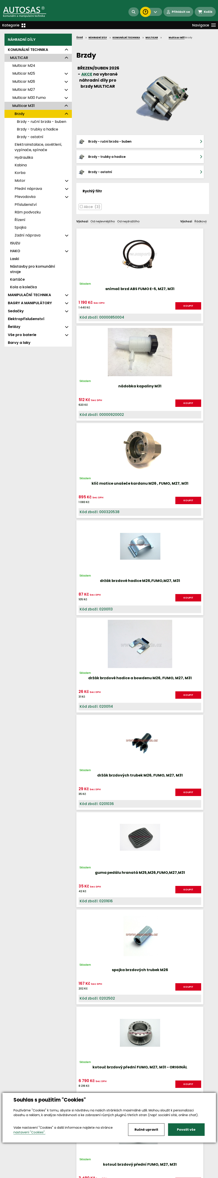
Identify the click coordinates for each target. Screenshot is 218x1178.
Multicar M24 (23, 65)
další (202, 882)
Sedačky (16, 311)
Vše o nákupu (15, 1170)
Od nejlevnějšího (102, 206)
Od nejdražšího (128, 206)
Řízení (20, 219)
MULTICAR (19, 57)
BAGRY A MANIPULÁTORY (30, 303)
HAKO (15, 251)
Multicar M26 (23, 81)
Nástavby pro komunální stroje (32, 269)
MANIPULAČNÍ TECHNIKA (29, 294)
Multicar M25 (23, 73)
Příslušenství (26, 204)
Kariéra (116, 1170)
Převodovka (25, 196)
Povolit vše (186, 1129)
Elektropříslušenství (26, 318)
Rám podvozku (28, 212)
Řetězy (14, 326)
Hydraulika (24, 157)
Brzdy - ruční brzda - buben (41, 121)
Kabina (21, 165)
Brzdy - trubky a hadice (37, 129)
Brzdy (19, 113)
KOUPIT (98, 294)
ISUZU (15, 243)
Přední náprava (28, 188)
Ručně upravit (146, 1129)
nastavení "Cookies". (29, 1132)
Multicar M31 (23, 105)
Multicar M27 (23, 89)
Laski (14, 258)
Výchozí (82, 206)
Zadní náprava (27, 235)
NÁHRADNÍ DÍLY (21, 39)
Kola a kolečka (23, 287)
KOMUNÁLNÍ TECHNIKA (28, 49)
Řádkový (200, 206)
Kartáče (17, 279)
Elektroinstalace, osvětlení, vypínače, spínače (38, 147)
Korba (20, 172)
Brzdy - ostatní (30, 136)
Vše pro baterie (22, 334)
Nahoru (84, 878)
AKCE (86, 74)
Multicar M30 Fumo (29, 97)
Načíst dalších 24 (142, 899)
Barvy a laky (19, 342)
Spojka (20, 227)
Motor (20, 180)
